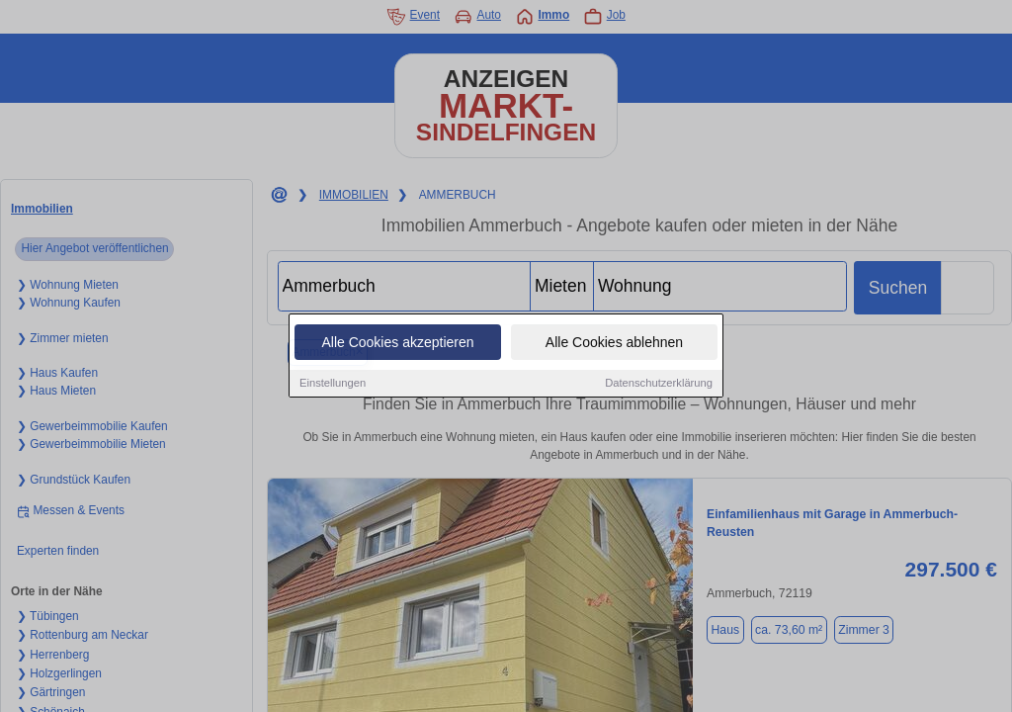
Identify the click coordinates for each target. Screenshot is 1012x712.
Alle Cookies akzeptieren (397, 343)
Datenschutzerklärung (659, 384)
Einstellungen (332, 384)
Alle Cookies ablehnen (614, 343)
